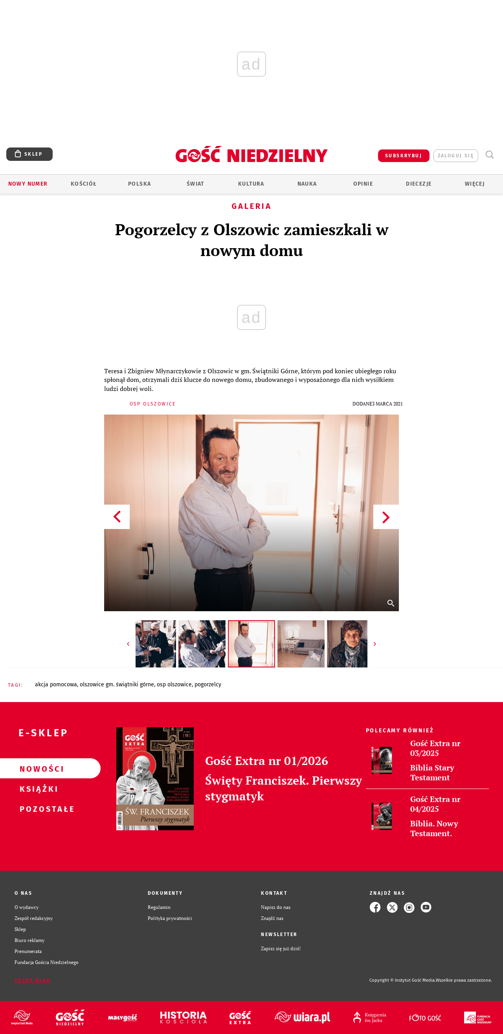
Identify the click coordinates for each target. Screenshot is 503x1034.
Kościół (84, 184)
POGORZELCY (208, 684)
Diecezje (418, 184)
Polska (139, 184)
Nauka (307, 184)
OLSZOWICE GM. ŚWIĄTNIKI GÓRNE (117, 684)
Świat (195, 184)
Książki (38, 788)
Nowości (38, 768)
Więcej (475, 184)
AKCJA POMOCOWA (56, 684)
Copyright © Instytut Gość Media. (402, 980)
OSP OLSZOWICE (174, 684)
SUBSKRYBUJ (403, 156)
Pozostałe (38, 808)
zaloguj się (456, 156)
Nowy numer (28, 184)
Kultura (251, 184)
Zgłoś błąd (33, 980)
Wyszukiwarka (489, 154)
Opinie (363, 184)
